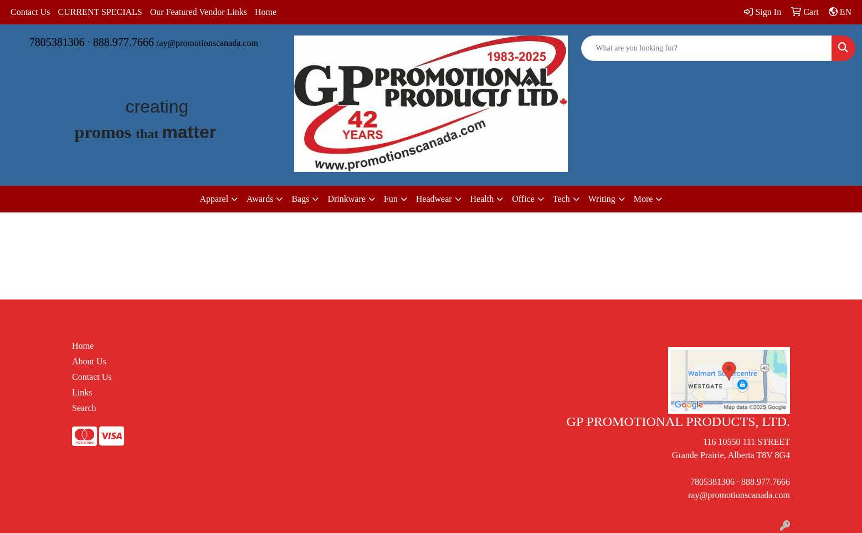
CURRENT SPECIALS (100, 12)
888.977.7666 (123, 42)
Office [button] (523, 199)
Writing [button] (601, 199)
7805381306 (57, 42)
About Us (89, 361)
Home (265, 12)
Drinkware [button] (346, 199)
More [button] (643, 199)
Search (84, 408)
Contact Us (30, 12)
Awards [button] (260, 199)
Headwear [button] (434, 199)
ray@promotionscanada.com (207, 43)
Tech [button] (561, 199)
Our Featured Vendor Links (198, 12)
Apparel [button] (214, 199)
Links (82, 392)
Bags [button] (300, 199)
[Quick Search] (706, 48)
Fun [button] (391, 199)
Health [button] (482, 199)
